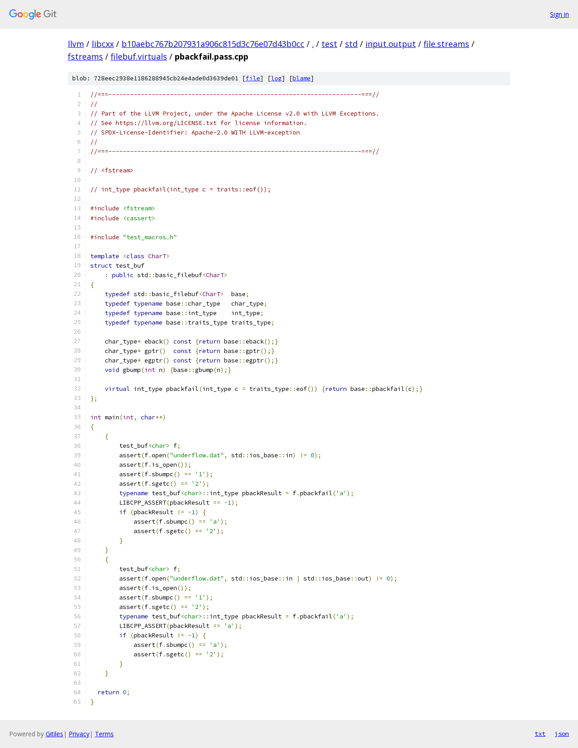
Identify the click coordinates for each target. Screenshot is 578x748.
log (276, 78)
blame (302, 78)
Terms (104, 733)
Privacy (79, 733)
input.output (390, 43)
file (253, 78)
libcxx (103, 43)
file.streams (446, 43)
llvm (76, 43)
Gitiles (54, 733)
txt (540, 733)
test (329, 43)
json (562, 733)
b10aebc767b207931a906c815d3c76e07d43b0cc (212, 43)
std (351, 43)
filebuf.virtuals (139, 56)
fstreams (85, 56)
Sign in (559, 14)
